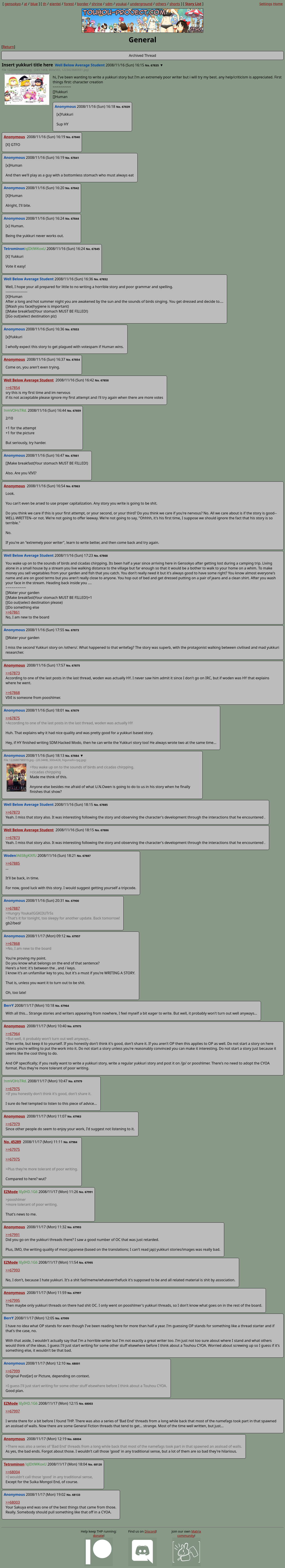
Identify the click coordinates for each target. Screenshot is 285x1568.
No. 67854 (73, 360)
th (45, 3)
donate (98, 1535)
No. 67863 (73, 486)
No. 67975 (74, 1026)
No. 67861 (72, 456)
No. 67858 (102, 380)
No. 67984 (70, 1142)
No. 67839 (123, 107)
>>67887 (13, 908)
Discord (150, 1531)
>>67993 (13, 1270)
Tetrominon (14, 1464)
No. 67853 (72, 329)
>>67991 (13, 1234)
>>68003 (13, 1502)
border (82, 3)
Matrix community (189, 1533)
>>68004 (13, 1472)
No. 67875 (73, 665)
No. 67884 (72, 756)
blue (34, 3)
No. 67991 (86, 1192)
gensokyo (13, 3)
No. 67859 (74, 411)
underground (141, 3)
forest (69, 3)
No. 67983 (74, 1116)
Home (278, 3)
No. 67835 (152, 65)
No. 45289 (12, 1141)
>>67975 (13, 1088)
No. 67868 (101, 556)
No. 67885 (101, 805)
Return (8, 46)
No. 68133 (73, 1495)
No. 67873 (72, 630)
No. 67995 (86, 1263)
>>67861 (13, 612)
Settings (265, 3)
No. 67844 (72, 219)
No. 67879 (72, 710)
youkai (121, 3)
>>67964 (13, 1033)
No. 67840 (73, 137)
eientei (55, 3)
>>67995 (13, 1300)
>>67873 (13, 673)
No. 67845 (93, 249)
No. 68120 (95, 1464)
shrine (97, 3)
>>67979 (13, 1124)
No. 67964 (62, 1006)
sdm (108, 3)
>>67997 (13, 1411)
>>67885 (13, 863)
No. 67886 (102, 830)
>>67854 (13, 387)
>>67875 (13, 718)
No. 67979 (75, 1081)
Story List (193, 3)
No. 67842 (72, 188)
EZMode (11, 1191)
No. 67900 (72, 901)
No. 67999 (62, 1318)
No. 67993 (74, 1227)
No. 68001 (73, 1363)
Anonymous (14, 136)
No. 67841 (72, 158)
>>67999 (13, 1371)
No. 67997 (74, 1293)
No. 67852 (101, 279)
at (25, 3)
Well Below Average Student (29, 380)
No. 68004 (74, 1439)
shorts (174, 3)
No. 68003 (86, 1404)
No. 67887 (84, 856)
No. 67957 (73, 936)
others (160, 3)
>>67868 (13, 692)
